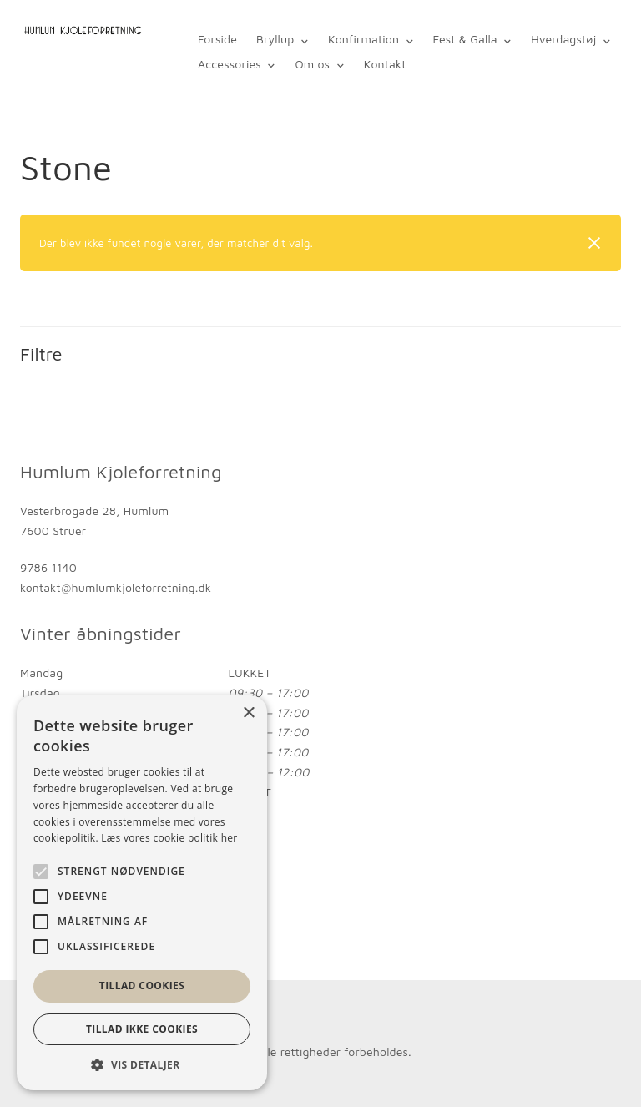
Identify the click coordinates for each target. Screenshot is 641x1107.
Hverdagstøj (562, 39)
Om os (312, 64)
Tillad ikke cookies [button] (142, 1029)
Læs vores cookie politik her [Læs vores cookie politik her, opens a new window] (169, 838)
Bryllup (275, 39)
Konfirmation (363, 39)
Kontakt (384, 64)
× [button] (248, 713)
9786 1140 (48, 567)
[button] (141, 1065)
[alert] (142, 892)
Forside (217, 39)
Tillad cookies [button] (141, 985)
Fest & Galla (464, 39)
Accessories (229, 64)
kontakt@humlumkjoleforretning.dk (115, 587)
